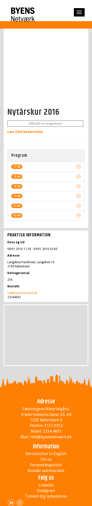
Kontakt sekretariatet (46, 470)
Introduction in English (46, 453)
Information (46, 446)
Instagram (46, 490)
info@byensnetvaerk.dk (50, 437)
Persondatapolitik (46, 465)
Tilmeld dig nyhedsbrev (46, 496)
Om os (46, 459)
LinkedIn (46, 485)
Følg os (46, 478)
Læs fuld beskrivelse (25, 132)
